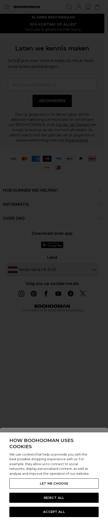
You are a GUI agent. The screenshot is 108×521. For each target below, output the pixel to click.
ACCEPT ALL (54, 512)
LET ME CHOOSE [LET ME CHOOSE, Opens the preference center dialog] (54, 483)
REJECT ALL (54, 498)
